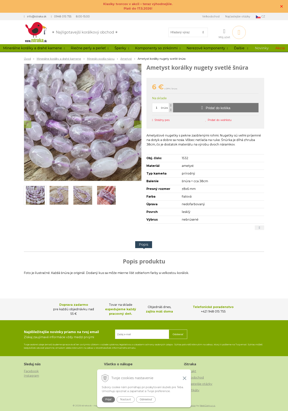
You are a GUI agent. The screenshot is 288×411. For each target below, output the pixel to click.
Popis (143, 244)
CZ (260, 16)
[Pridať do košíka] (216, 107)
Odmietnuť (146, 399)
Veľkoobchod (210, 16)
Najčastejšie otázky (237, 16)
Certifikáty (191, 390)
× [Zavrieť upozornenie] (281, 6)
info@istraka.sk (36, 16)
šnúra (164, 108)
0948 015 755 (62, 16)
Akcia (280, 48)
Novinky (262, 48)
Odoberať (178, 334)
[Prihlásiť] (224, 33)
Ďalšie (241, 48)
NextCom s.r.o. (208, 405)
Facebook (31, 371)
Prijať (108, 399)
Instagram (31, 375)
